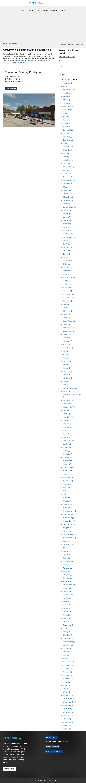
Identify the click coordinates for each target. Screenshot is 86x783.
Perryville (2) (67, 575)
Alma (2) (66, 86)
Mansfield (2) (67, 461)
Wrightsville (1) (68, 722)
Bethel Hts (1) (68, 140)
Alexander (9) (68, 83)
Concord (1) (67, 210)
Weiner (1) (66, 692)
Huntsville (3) (67, 404)
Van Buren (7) (68, 679)
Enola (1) (66, 274)
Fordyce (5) (67, 287)
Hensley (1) (67, 375)
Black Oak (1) (68, 147)
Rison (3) (66, 601)
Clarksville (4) (68, 200)
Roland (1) (66, 608)
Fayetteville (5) (68, 284)
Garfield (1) (67, 304)
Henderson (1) (68, 371)
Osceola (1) (67, 554)
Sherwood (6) (68, 638)
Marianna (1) (67, 464)
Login (62, 10)
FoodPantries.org (52, 747)
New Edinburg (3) (69, 524)
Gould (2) (66, 314)
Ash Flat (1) (67, 93)
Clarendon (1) (68, 197)
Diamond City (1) (69, 247)
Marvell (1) (67, 474)
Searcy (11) (67, 632)
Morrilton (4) (67, 504)
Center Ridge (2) (69, 180)
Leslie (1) (66, 434)
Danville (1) (67, 227)
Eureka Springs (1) (69, 277)
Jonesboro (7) (68, 417)
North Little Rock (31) (70, 534)
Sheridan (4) (67, 635)
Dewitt (80, 44)
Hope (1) (66, 381)
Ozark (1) (66, 558)
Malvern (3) (67, 457)
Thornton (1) (67, 668)
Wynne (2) (66, 725)
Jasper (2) (66, 410)
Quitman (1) (67, 591)
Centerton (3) (67, 183)
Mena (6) (66, 494)
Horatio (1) (67, 385)
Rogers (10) (67, 605)
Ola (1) (65, 548)
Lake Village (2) (68, 427)
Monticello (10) (68, 497)
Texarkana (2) (68, 665)
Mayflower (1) (68, 477)
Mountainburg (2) (69, 518)
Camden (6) (67, 170)
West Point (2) (68, 709)
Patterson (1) (67, 568)
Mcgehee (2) (67, 487)
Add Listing (43, 10)
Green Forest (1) (69, 321)
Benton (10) (67, 127)
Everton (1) (67, 281)
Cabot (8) (66, 163)
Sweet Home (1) (68, 662)
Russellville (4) (68, 625)
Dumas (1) (66, 254)
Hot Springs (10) (69, 391)
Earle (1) (66, 257)
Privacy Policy (51, 737)
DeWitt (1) (66, 244)
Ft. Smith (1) (67, 301)
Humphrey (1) (68, 400)
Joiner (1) (66, 414)
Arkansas (71, 44)
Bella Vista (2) (68, 123)
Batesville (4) (67, 110)
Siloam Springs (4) (69, 642)
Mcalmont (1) (67, 484)
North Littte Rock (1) (70, 538)
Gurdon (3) (67, 334)
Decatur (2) (67, 240)
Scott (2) (66, 628)
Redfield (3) (67, 598)
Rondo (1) (66, 615)
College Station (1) (69, 207)
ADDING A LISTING (18, 63)
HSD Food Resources (53, 751)
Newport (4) (67, 528)
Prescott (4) (67, 588)
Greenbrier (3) (68, 324)
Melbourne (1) (68, 491)
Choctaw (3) (67, 194)
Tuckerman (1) (68, 675)
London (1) (67, 444)
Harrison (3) (67, 351)
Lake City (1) (67, 424)
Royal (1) (66, 622)
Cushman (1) (67, 224)
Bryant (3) (66, 157)
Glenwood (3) (68, 311)
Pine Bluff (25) (68, 578)
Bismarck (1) (67, 143)
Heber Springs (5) (69, 361)
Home (23, 10)
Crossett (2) (67, 220)
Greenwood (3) (68, 328)
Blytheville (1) (68, 150)
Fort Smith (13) (68, 297)
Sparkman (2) (68, 645)
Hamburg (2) (67, 338)
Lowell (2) (66, 451)
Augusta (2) (67, 103)
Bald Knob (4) (68, 106)
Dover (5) (66, 251)
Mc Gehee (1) (68, 481)
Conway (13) (67, 214)
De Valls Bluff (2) (69, 237)
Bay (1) (65, 113)
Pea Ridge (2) (68, 571)
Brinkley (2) (67, 153)
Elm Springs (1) (68, 267)
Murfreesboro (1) (69, 521)
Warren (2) (67, 689)
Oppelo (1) (67, 551)
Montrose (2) (67, 501)
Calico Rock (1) (68, 167)
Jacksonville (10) (69, 407)
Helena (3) (66, 368)
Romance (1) (67, 611)
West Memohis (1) (69, 702)
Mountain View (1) (69, 514)
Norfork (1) (67, 531)
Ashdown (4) (67, 96)
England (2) (67, 271)
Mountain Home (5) (70, 511)
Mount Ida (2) (67, 508)
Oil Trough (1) (68, 544)
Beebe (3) (66, 120)
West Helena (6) (68, 699)
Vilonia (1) (66, 682)
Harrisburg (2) (68, 348)
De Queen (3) (68, 234)
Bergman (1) (67, 133)
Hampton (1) (67, 341)
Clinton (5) (66, 204)
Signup (54, 10)
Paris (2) (66, 565)
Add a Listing (9, 769)
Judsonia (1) (67, 420)
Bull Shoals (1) (68, 160)
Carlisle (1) (67, 173)
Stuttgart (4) (67, 658)
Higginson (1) (67, 378)
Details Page (11, 88)
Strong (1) (66, 655)
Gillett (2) (66, 308)
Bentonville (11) (68, 130)
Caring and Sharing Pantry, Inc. (24, 72)
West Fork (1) (68, 695)
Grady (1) (66, 318)
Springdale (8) (68, 648)
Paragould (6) (68, 561)
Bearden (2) (67, 116)
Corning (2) (67, 217)
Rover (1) (66, 618)
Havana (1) (67, 354)
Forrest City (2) (68, 294)
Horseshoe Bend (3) (70, 388)
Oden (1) (66, 541)
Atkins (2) (66, 100)
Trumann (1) (67, 672)
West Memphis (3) (69, 705)
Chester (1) (67, 187)
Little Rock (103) (69, 441)
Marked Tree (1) (68, 467)
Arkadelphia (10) (69, 90)
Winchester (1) (68, 715)
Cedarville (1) (67, 177)
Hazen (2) (66, 358)
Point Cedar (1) (68, 581)
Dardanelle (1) (68, 230)
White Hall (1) (68, 712)
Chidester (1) (67, 190)
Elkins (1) (66, 264)
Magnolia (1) (67, 454)
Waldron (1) (67, 685)
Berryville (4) (67, 137)
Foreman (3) (67, 291)
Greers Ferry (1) (68, 331)
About (32, 10)
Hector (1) (66, 365)
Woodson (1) (67, 719)
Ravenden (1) (68, 595)
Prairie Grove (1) (69, 585)
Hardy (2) (66, 344)
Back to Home (10, 43)
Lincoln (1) (66, 437)
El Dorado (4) (67, 261)
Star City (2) (67, 652)
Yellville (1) (67, 729)
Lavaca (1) (67, 430)
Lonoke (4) (67, 447)
